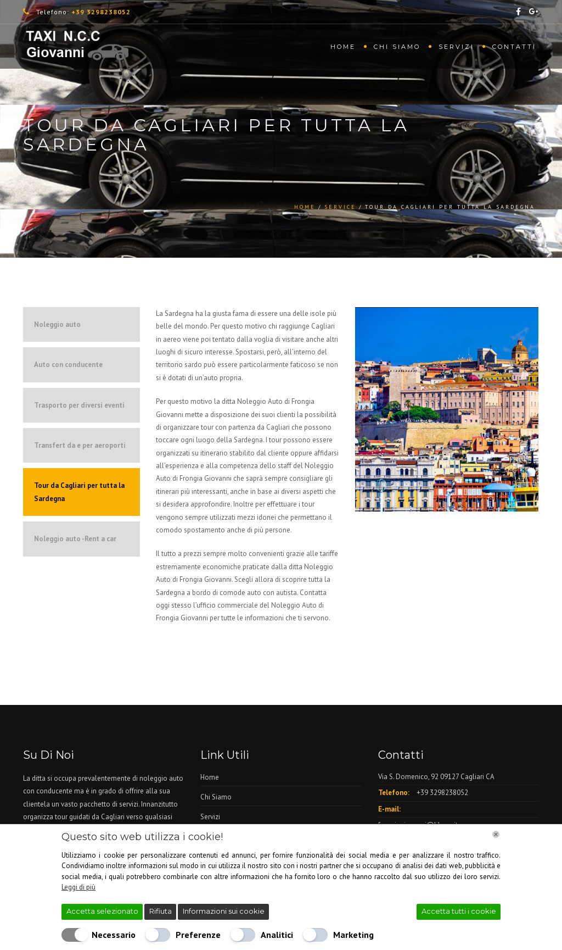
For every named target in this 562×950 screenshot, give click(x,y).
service (340, 206)
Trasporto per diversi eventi (79, 405)
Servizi (456, 47)
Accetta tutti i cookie (459, 911)
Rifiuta (160, 911)
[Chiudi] (496, 834)
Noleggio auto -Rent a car (75, 538)
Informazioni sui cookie (224, 911)
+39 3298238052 (442, 792)
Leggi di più (78, 887)
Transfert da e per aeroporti (80, 445)
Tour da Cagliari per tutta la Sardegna (79, 492)
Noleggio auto (57, 324)
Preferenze (198, 934)
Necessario (114, 934)
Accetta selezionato (102, 911)
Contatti (514, 47)
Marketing (353, 934)
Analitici (277, 934)
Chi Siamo (397, 47)
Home (343, 47)
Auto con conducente (68, 364)
